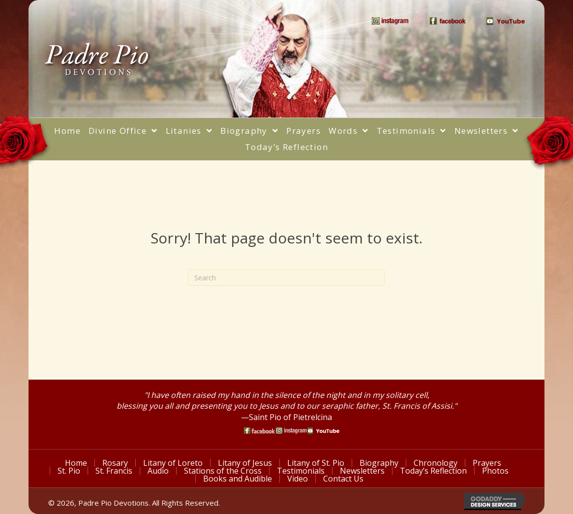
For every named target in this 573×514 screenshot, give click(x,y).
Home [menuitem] (76, 463)
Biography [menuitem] (379, 463)
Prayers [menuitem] (487, 463)
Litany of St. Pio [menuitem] (315, 463)
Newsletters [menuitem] (362, 471)
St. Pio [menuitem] (69, 471)
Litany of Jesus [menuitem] (245, 463)
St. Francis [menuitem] (113, 471)
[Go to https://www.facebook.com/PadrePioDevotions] (259, 430)
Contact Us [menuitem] (343, 479)
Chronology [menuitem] (435, 463)
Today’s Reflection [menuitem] (433, 471)
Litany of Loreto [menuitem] (173, 463)
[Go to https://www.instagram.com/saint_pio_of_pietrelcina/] (291, 430)
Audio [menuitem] (158, 471)
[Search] (286, 277)
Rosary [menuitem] (115, 463)
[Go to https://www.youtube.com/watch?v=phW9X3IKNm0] (323, 430)
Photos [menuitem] (495, 471)
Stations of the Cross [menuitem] (223, 471)
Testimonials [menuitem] (301, 471)
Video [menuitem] (297, 479)
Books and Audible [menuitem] (237, 479)
